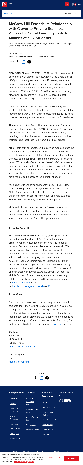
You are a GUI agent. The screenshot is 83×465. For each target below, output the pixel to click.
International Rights (48, 413)
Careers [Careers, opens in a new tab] (13, 404)
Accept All (71, 458)
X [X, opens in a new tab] (49, 286)
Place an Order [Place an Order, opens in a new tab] (32, 430)
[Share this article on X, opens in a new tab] (18, 61)
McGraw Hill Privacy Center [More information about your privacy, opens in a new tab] (24, 462)
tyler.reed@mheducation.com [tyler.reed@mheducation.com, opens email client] (24, 346)
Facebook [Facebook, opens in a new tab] (17, 286)
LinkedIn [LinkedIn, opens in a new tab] (40, 286)
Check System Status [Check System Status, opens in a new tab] (32, 418)
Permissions (48, 425)
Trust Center (15, 438)
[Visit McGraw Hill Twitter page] (62, 401)
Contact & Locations (14, 410)
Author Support (49, 407)
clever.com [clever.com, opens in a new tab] (56, 324)
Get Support (31, 425)
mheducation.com (21, 282)
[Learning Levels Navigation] (11, 4)
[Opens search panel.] (67, 4)
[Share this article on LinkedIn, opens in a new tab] (23, 61)
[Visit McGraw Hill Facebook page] (59, 401)
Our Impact (14, 434)
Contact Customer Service (30, 402)
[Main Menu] (71, 13)
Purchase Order (49, 430)
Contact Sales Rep (32, 411)
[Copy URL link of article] (29, 62)
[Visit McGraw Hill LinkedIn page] (65, 401)
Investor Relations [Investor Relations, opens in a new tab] (14, 417)
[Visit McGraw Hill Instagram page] (69, 401)
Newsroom (14, 424)
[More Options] (79, 4)
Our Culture (15, 429)
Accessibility (48, 402)
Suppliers (46, 434)
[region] (41, 458)
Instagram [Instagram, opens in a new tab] (29, 286)
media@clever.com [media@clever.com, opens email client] (19, 362)
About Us (8, 13)
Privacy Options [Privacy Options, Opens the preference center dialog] (54, 457)
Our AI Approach (49, 420)
